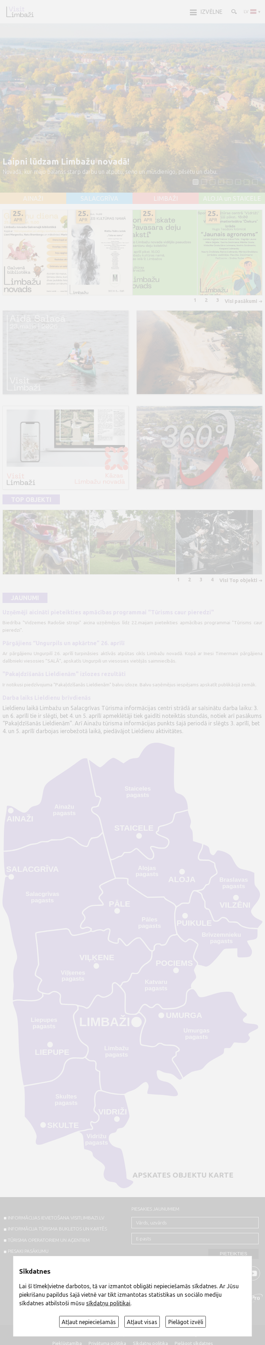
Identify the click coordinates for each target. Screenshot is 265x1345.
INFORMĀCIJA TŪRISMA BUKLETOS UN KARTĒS (57, 1228)
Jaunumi (25, 597)
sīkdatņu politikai (108, 1303)
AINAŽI (33, 198)
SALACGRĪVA (99, 198)
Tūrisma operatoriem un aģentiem (49, 1240)
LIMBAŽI (165, 198)
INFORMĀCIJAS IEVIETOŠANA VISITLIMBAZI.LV (56, 1218)
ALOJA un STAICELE (232, 198)
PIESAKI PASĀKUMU (28, 1251)
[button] (195, 182)
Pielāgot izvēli (185, 1322)
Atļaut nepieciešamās (89, 1322)
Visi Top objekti (238, 580)
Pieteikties (233, 1253)
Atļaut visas (142, 1322)
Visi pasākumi (241, 301)
